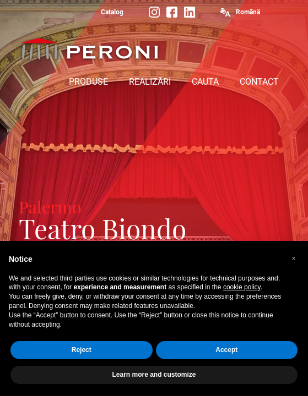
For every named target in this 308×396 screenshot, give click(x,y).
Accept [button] (226, 350)
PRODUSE (88, 81)
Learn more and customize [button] (154, 374)
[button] (293, 258)
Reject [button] (81, 350)
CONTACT (259, 81)
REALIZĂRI (150, 81)
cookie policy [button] (242, 287)
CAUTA (205, 81)
